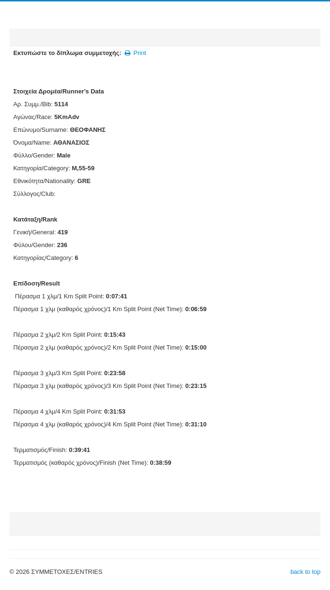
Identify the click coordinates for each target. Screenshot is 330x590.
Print (135, 52)
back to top (305, 571)
